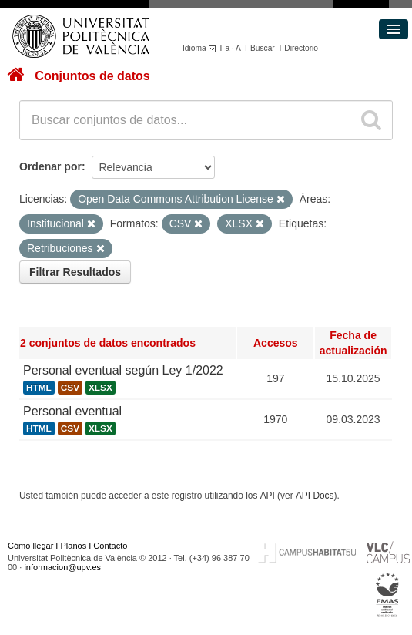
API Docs (315, 495)
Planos (74, 545)
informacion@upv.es (62, 567)
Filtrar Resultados (75, 272)
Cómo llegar (30, 545)
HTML (39, 387)
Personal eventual (72, 411)
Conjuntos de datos (92, 75)
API (267, 495)
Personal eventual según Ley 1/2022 (123, 370)
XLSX (100, 387)
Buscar (262, 48)
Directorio (301, 48)
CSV (70, 387)
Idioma (201, 48)
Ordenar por (50, 166)
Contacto (110, 545)
